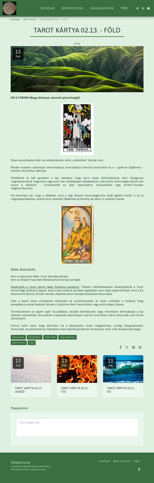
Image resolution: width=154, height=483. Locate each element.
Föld (32, 342)
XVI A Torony (19, 342)
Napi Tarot (50, 337)
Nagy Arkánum (67, 337)
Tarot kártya (35, 337)
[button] (137, 8)
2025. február (29, 19)
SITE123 (25, 469)
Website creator (38, 469)
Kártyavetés (18, 337)
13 (18, 362)
